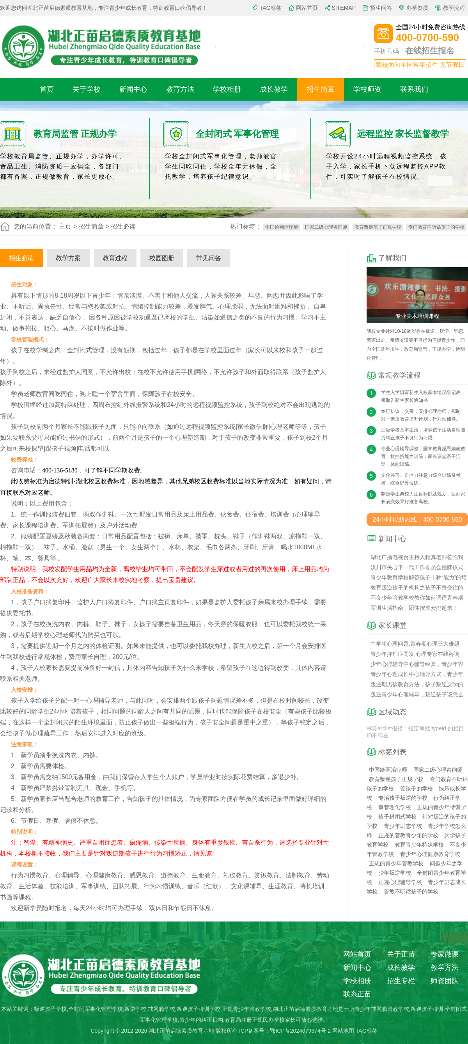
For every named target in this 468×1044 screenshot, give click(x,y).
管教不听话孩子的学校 (411, 891)
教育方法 (180, 89)
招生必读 (21, 258)
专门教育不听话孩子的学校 (436, 227)
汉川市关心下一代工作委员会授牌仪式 (416, 567)
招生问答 (381, 8)
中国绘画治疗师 (281, 227)
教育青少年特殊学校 (419, 845)
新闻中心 (133, 89)
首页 (47, 89)
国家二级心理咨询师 (326, 227)
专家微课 (445, 954)
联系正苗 (357, 994)
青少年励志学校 (403, 826)
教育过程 (115, 258)
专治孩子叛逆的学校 (403, 798)
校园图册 (161, 258)
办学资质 (417, 8)
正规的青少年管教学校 (396, 863)
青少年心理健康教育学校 (430, 854)
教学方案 (68, 258)
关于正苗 (401, 954)
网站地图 (343, 1031)
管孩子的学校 (416, 788)
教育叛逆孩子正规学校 (378, 227)
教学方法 (445, 967)
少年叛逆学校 (395, 873)
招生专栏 (401, 981)
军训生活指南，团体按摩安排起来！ (414, 608)
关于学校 (87, 89)
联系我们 (414, 89)
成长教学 (274, 89)
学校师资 (367, 89)
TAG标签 (271, 8)
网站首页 (307, 8)
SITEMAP (344, 8)
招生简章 (321, 89)
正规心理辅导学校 (400, 882)
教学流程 (454, 8)
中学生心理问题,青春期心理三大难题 (414, 644)
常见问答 (208, 258)
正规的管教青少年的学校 (408, 835)
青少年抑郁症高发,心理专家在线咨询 (414, 654)
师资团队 (445, 981)
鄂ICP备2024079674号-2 (300, 1031)
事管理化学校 (395, 807)
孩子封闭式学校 (397, 816)
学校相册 (227, 89)
